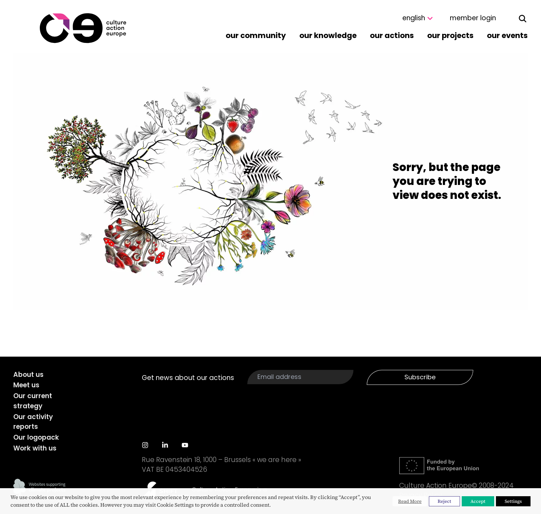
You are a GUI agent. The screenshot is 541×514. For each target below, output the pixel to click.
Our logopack (36, 437)
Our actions (392, 35)
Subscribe (420, 377)
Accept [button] (477, 501)
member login (473, 18)
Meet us (26, 385)
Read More (410, 501)
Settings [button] (513, 501)
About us (28, 374)
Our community (256, 35)
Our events (507, 35)
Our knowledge (328, 35)
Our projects (450, 35)
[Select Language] (403, 18)
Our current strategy (32, 401)
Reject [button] (444, 501)
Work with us (35, 448)
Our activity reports (33, 422)
